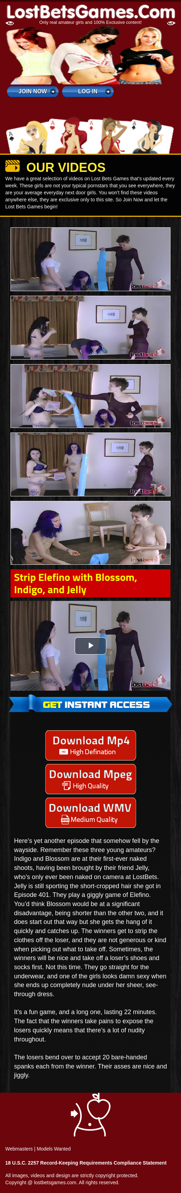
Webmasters (19, 1149)
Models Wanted (54, 1149)
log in (88, 91)
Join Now (33, 91)
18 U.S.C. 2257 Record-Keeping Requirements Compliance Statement (86, 1163)
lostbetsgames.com (55, 1182)
